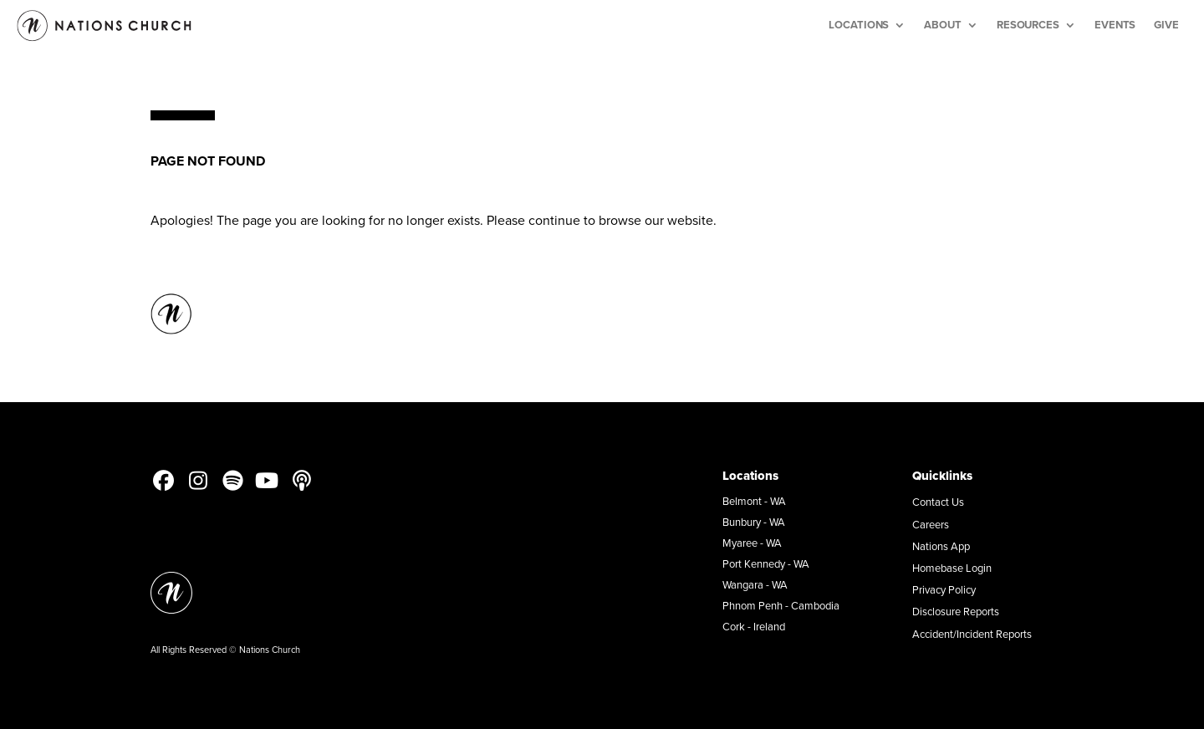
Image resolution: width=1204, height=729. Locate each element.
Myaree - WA (752, 542)
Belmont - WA (754, 500)
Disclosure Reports (955, 611)
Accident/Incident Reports (972, 633)
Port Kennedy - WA (765, 563)
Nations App (941, 545)
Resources (1028, 25)
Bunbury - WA (753, 521)
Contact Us (938, 501)
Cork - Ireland (753, 626)
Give (1166, 25)
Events (1114, 25)
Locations (859, 25)
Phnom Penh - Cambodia (780, 605)
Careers (930, 524)
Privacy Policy (944, 589)
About (943, 25)
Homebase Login (952, 567)
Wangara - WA (755, 584)
